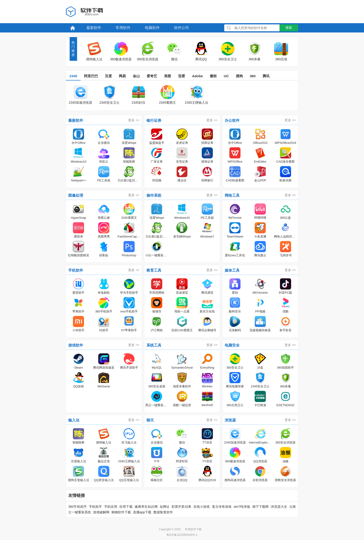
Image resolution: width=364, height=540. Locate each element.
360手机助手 (77, 506)
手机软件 (75, 270)
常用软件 (123, 28)
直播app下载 (142, 512)
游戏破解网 (101, 512)
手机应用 (110, 506)
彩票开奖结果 (181, 506)
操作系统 (153, 195)
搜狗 (239, 76)
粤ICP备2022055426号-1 (181, 535)
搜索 (289, 27)
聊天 (150, 420)
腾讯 (266, 76)
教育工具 (153, 270)
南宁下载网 (260, 506)
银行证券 (153, 120)
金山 (136, 76)
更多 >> (133, 120)
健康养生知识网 (146, 506)
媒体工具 (232, 270)
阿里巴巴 (91, 76)
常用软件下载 (193, 529)
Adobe (197, 76)
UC (226, 76)
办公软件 (232, 120)
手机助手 (95, 506)
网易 (122, 76)
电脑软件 (152, 28)
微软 (213, 76)
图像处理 (75, 195)
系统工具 (153, 345)
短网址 (164, 506)
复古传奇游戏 (222, 506)
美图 (167, 76)
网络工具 (232, 195)
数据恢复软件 (163, 512)
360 (253, 76)
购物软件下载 (121, 512)
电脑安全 (232, 345)
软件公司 (181, 28)
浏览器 (230, 420)
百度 (108, 76)
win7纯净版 (242, 506)
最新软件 (93, 28)
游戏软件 (75, 345)
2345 (73, 76)
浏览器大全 (279, 506)
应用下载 (126, 506)
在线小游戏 (201, 506)
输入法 (73, 420)
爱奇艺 (152, 76)
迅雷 (181, 76)
